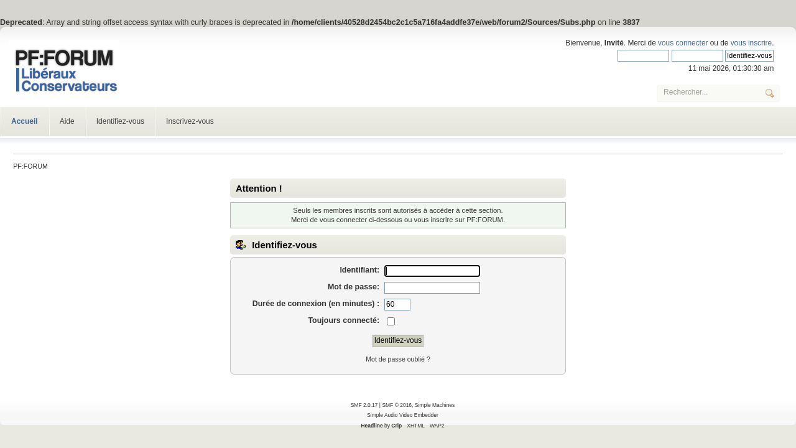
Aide (67, 121)
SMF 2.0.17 (364, 405)
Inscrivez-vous (190, 121)
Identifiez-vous (120, 121)
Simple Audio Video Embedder (402, 415)
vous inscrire (751, 43)
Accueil (24, 121)
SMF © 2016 (397, 405)
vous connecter (683, 43)
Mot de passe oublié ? (398, 359)
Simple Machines (435, 405)
